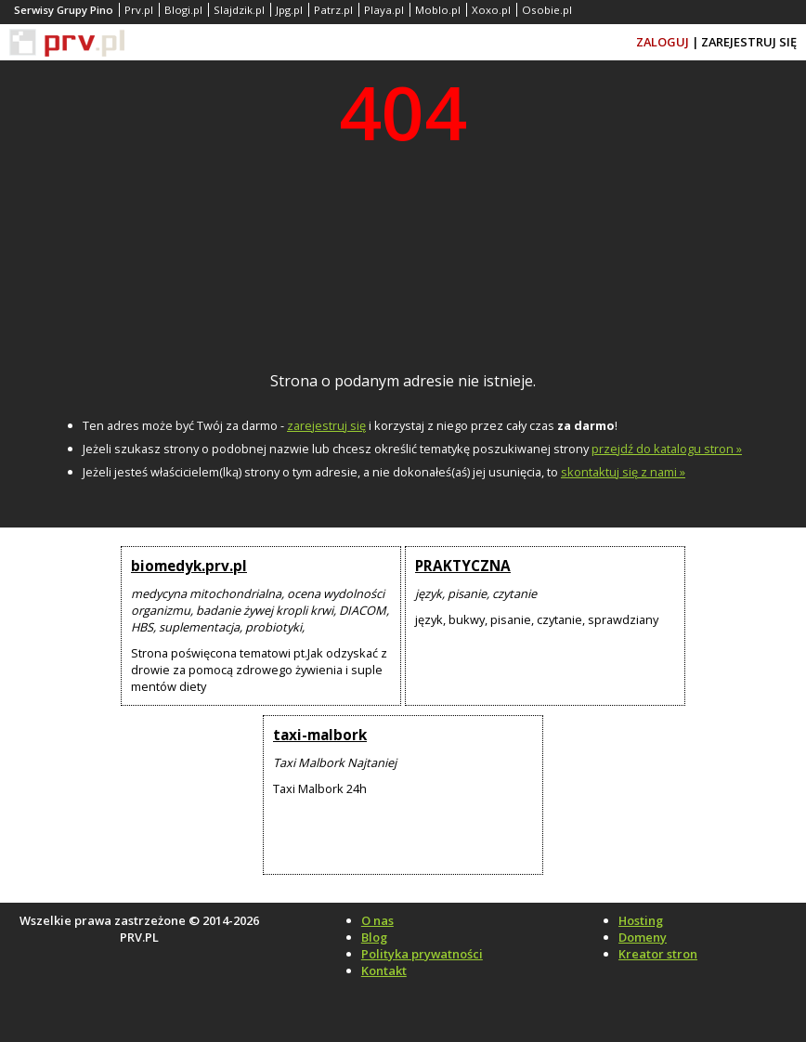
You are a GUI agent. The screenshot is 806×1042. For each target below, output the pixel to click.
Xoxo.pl (491, 10)
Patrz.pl (333, 10)
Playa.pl (384, 10)
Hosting (640, 920)
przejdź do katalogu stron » (667, 448)
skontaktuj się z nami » (623, 471)
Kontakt (384, 970)
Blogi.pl (183, 10)
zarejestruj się (326, 425)
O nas (377, 920)
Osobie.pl (547, 10)
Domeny (642, 937)
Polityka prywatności (422, 953)
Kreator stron (657, 953)
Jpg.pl (289, 10)
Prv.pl (138, 10)
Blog (374, 937)
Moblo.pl (438, 10)
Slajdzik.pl (239, 10)
